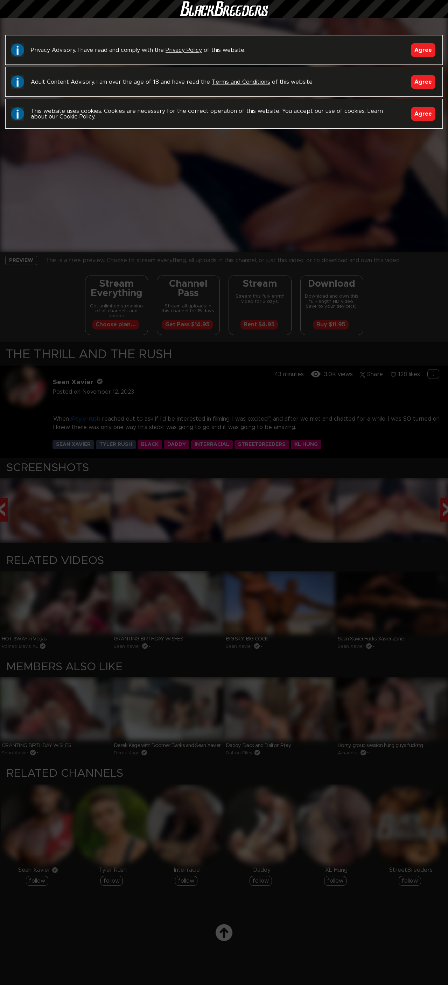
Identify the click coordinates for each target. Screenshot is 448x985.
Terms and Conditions (241, 82)
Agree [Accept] (423, 50)
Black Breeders (224, 16)
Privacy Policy (184, 50)
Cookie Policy (76, 117)
